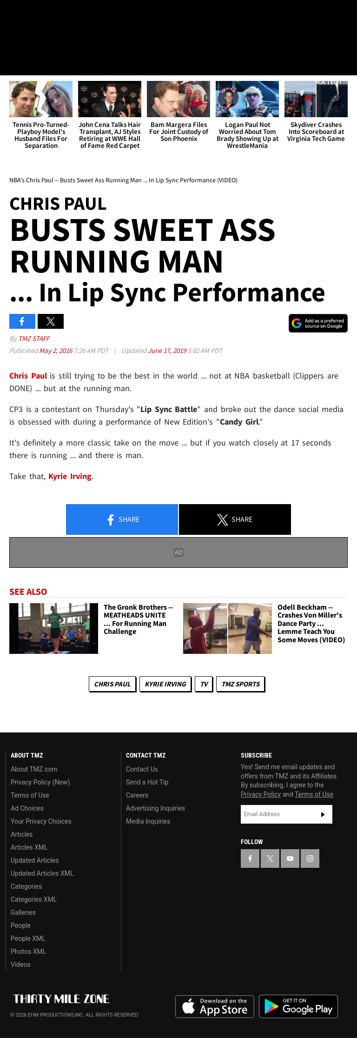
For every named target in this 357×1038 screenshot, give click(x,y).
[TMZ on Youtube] (59, 14)
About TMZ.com (34, 769)
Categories (26, 886)
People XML (28, 938)
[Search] (344, 62)
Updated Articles (35, 860)
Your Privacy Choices (41, 821)
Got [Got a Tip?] (31, 39)
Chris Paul (112, 683)
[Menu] (13, 62)
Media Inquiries (148, 821)
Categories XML (34, 899)
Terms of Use (30, 795)
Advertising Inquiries (155, 808)
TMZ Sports (240, 683)
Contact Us (142, 769)
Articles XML (29, 847)
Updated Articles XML (42, 873)
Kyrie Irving (165, 683)
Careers (137, 795)
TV (203, 683)
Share (122, 520)
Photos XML (28, 951)
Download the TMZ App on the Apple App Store (214, 1006)
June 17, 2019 (167, 350)
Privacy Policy (261, 794)
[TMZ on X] (37, 14)
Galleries (23, 912)
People (21, 925)
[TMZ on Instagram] (81, 14)
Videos (21, 964)
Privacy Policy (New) (40, 782)
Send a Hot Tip (147, 782)
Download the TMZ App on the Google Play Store (298, 1006)
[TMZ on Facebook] (14, 14)
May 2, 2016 (56, 350)
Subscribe (323, 814)
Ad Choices (27, 808)
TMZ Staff (33, 338)
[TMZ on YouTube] (290, 858)
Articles (22, 834)
